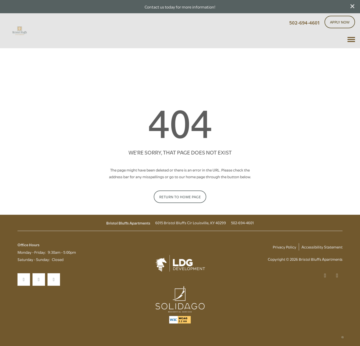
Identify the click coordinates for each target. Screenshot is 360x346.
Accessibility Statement (322, 247)
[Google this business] (54, 279)
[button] (352, 6)
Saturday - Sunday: (34, 259)
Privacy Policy (284, 247)
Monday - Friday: (32, 252)
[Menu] (351, 39)
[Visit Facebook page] (24, 279)
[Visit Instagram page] (38, 279)
